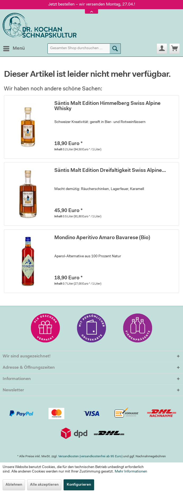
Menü (14, 47)
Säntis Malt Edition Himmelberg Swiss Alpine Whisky (107, 106)
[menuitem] (13, 48)
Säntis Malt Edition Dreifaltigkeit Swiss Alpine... (110, 170)
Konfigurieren (79, 485)
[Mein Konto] (162, 48)
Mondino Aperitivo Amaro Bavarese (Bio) (102, 237)
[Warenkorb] (174, 48)
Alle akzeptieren (44, 485)
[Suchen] (115, 48)
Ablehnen (14, 485)
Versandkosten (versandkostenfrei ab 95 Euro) (90, 456)
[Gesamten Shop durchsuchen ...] (84, 48)
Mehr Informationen (131, 472)
